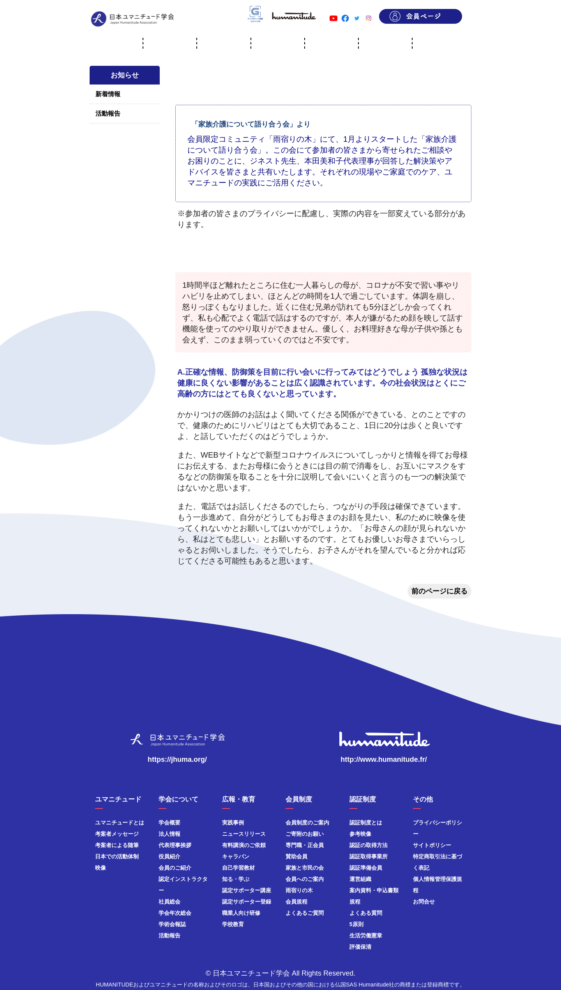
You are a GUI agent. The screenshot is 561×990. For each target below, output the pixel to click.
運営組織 (360, 879)
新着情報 (107, 94)
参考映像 (360, 834)
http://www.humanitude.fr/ (383, 759)
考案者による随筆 (117, 845)
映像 (100, 868)
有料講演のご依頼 (244, 845)
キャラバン (235, 856)
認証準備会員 (365, 868)
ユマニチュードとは (119, 822)
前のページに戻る (439, 591)
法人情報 (169, 834)
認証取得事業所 (368, 856)
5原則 (356, 924)
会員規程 (296, 901)
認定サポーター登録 (246, 901)
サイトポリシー (432, 845)
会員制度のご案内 (307, 822)
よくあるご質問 (305, 913)
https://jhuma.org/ (177, 759)
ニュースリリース (244, 834)
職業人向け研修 (241, 913)
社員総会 (169, 901)
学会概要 (169, 822)
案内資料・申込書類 (374, 890)
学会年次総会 (175, 913)
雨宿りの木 (299, 890)
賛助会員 (296, 856)
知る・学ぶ (235, 879)
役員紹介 (169, 856)
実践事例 (233, 822)
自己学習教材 (238, 868)
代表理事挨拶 (175, 845)
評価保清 (360, 947)
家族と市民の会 (305, 868)
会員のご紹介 (175, 868)
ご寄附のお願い (305, 834)
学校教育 (233, 924)
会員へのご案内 (305, 879)
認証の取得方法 (368, 845)
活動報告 (107, 113)
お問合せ (424, 901)
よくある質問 (365, 913)
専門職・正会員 (305, 845)
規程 (354, 901)
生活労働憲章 (365, 935)
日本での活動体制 (117, 856)
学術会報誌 (172, 924)
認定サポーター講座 (246, 890)
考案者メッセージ (117, 834)
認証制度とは (365, 822)
